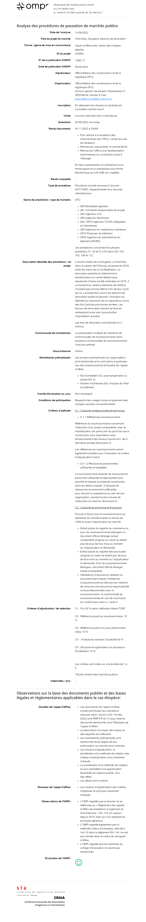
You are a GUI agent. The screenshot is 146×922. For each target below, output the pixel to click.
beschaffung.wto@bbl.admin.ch (93, 99)
